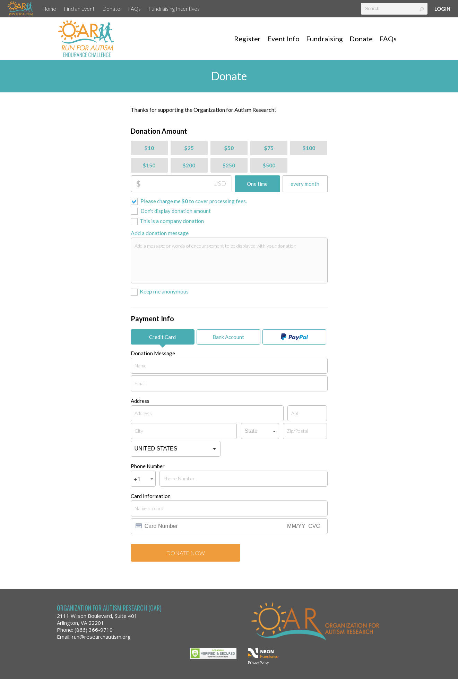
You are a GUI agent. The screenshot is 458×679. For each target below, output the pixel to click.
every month (305, 184)
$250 (229, 165)
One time (257, 184)
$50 (229, 148)
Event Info (283, 38)
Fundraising (324, 38)
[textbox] (394, 9)
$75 (269, 148)
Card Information (151, 496)
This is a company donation (172, 220)
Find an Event (79, 9)
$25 (189, 148)
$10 (149, 148)
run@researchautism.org (101, 636)
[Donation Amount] (186, 184)
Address (140, 401)
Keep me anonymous (164, 291)
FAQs (134, 9)
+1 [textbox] (137, 478)
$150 (149, 165)
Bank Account (228, 337)
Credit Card (162, 337)
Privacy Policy (258, 662)
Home (49, 9)
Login (442, 9)
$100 (309, 148)
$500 (269, 165)
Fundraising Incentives (174, 9)
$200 (189, 165)
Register (247, 38)
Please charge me (193, 201)
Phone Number (148, 466)
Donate (111, 9)
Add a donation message (160, 233)
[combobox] (143, 479)
